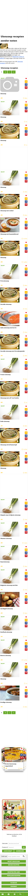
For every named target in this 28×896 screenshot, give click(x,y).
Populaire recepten (13, 875)
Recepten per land (14, 872)
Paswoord (5, 847)
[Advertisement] (14, 19)
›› (13, 72)
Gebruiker (5, 843)
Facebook (13, 883)
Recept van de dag (14, 861)
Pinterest (14, 886)
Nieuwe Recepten (13, 865)
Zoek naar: (4, 856)
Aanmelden (20, 851)
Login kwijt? (8, 851)
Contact (17, 891)
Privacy (21, 891)
